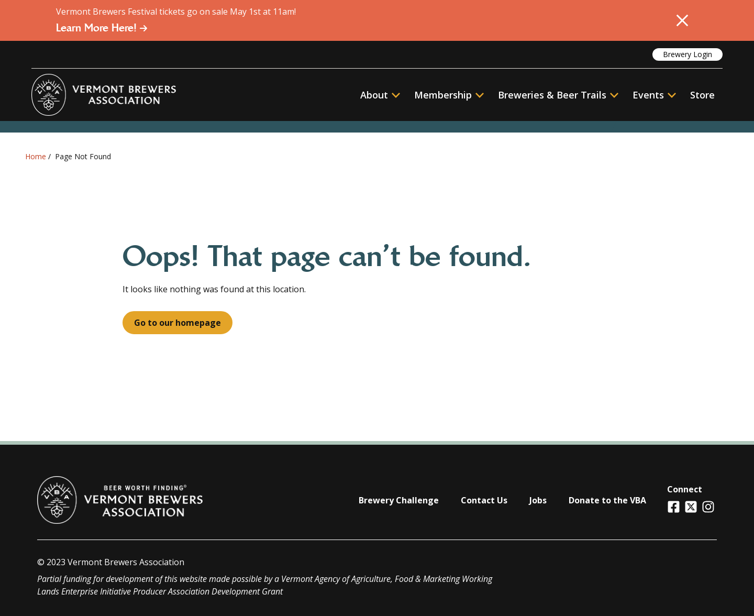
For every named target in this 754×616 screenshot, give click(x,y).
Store (702, 95)
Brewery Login (687, 54)
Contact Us (484, 500)
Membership (443, 95)
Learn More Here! (102, 28)
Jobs (538, 500)
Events (648, 95)
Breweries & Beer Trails (558, 95)
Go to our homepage (177, 322)
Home (35, 156)
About (380, 95)
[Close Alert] (682, 20)
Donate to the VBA (607, 500)
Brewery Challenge (399, 500)
